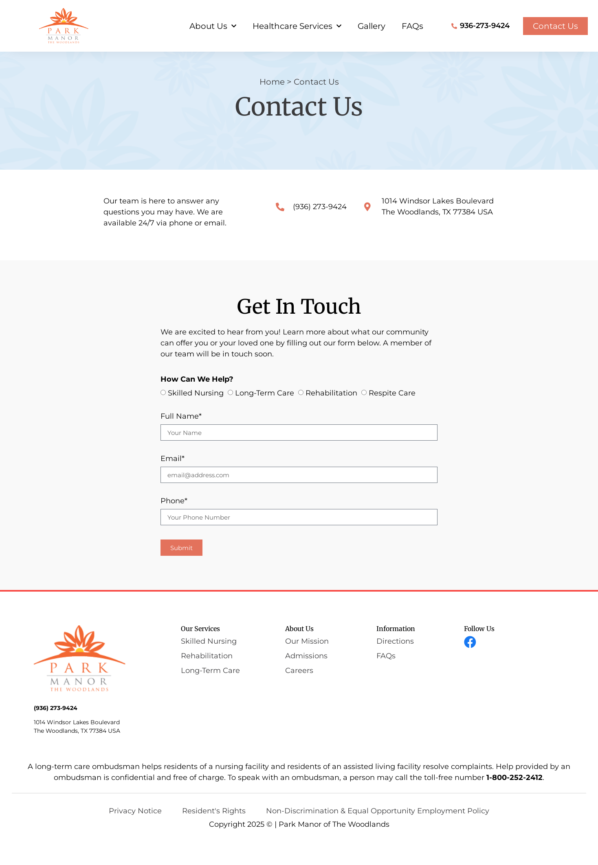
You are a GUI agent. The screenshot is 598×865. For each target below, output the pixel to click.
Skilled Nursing (196, 417)
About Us (212, 26)
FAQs (412, 26)
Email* (172, 484)
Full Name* (181, 441)
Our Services (200, 653)
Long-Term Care (264, 417)
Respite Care (392, 417)
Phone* (173, 526)
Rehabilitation (331, 417)
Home (272, 106)
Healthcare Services (297, 26)
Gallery (371, 26)
